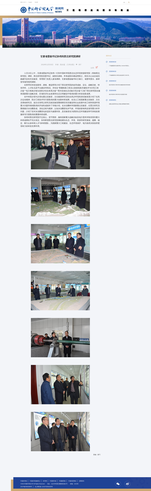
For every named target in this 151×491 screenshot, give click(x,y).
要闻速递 (73, 7)
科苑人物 (98, 7)
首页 (67, 7)
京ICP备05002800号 (26, 486)
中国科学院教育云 (35, 481)
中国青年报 (53, 481)
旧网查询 (81, 481)
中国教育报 (62, 481)
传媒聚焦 (122, 7)
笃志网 (36, 2)
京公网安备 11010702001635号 (44, 486)
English (30, 2)
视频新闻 (128, 7)
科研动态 (85, 7)
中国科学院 (23, 481)
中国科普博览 (72, 481)
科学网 (45, 481)
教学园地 (79, 7)
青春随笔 (116, 7)
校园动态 (104, 7)
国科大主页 (23, 2)
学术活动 (110, 7)
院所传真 (91, 7)
